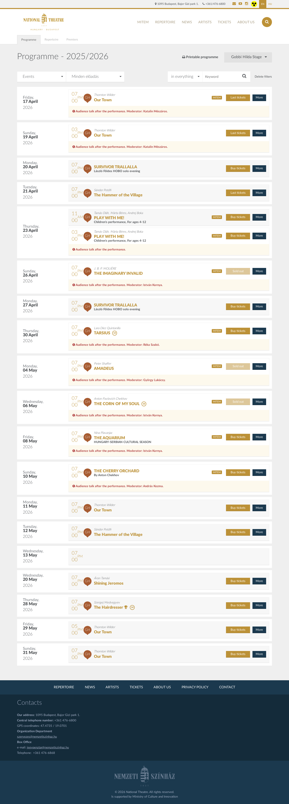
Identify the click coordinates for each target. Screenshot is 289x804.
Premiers (72, 39)
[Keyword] (226, 77)
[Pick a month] (41, 76)
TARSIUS (102, 333)
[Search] (267, 22)
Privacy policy (195, 687)
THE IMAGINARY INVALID (118, 274)
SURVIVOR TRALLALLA (115, 167)
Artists (205, 22)
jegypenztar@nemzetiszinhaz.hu (48, 747)
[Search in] (185, 76)
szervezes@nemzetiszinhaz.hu (37, 736)
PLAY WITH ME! (109, 218)
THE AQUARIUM (109, 438)
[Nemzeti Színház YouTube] (240, 4)
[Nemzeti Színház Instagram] (246, 4)
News (187, 22)
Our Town (103, 100)
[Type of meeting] (95, 76)
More (259, 97)
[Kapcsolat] (234, 4)
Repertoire (165, 22)
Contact (227, 687)
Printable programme (200, 57)
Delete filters (263, 76)
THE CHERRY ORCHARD (116, 471)
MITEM (143, 22)
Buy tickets (238, 168)
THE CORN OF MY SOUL (116, 404)
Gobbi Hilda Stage (249, 57)
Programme (28, 39)
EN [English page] (262, 4)
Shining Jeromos (108, 583)
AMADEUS (104, 369)
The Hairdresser (108, 607)
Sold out (238, 271)
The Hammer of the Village (118, 195)
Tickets (224, 22)
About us (245, 22)
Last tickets (238, 97)
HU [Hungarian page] (270, 4)
